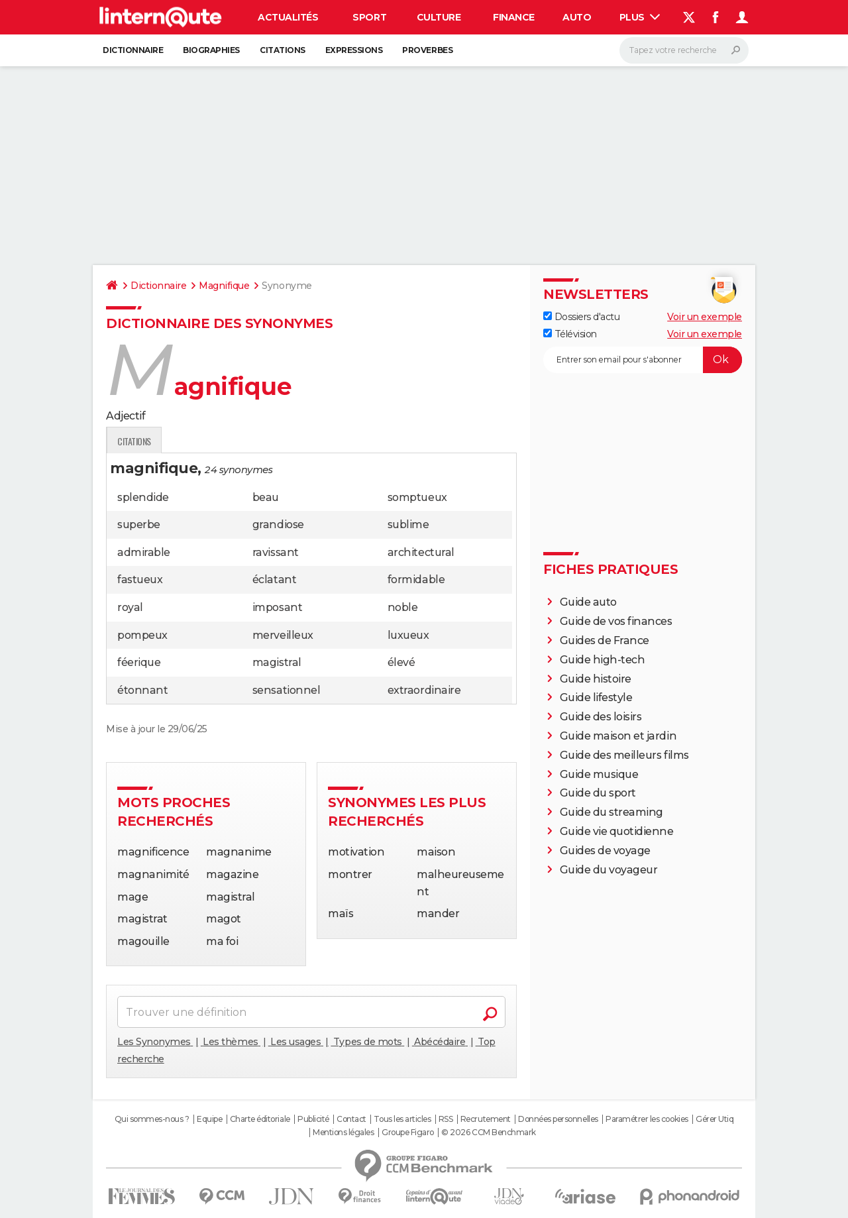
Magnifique (224, 286)
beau (265, 497)
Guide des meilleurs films (624, 755)
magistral (276, 662)
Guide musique (599, 774)
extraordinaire (424, 690)
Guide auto (588, 602)
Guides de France (604, 640)
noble (403, 607)
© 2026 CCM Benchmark (488, 1132)
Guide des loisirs (601, 716)
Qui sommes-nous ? (152, 1119)
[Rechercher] (684, 50)
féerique (138, 662)
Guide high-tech (602, 659)
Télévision (570, 334)
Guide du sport (598, 793)
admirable (143, 552)
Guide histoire (595, 679)
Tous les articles (402, 1119)
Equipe (209, 1119)
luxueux (408, 635)
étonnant (142, 690)
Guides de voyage (605, 850)
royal (130, 607)
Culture (439, 17)
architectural (421, 552)
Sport (369, 17)
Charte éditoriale (260, 1119)
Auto (576, 17)
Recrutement (485, 1119)
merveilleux (282, 635)
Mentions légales (343, 1132)
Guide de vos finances (616, 621)
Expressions (354, 50)
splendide (143, 497)
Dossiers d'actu (581, 317)
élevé (401, 662)
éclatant (274, 579)
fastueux (139, 579)
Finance (514, 17)
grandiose (278, 524)
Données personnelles (558, 1119)
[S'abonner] (642, 360)
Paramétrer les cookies (647, 1119)
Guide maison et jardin (618, 736)
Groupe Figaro (408, 1132)
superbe (138, 524)
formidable (416, 579)
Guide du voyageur (609, 869)
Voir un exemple (704, 317)
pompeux (142, 635)
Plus (640, 17)
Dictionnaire (133, 50)
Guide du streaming (611, 812)
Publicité (313, 1119)
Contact (351, 1119)
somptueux (417, 497)
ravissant (275, 552)
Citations (282, 50)
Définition (134, 441)
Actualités (288, 17)
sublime (408, 524)
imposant (277, 607)
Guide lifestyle (596, 697)
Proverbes (427, 50)
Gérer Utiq (714, 1119)
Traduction (244, 441)
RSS (446, 1119)
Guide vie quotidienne (617, 831)
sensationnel (286, 690)
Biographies (211, 50)
